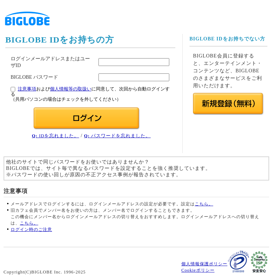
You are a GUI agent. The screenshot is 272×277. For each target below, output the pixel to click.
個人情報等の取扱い (70, 89)
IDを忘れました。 (55, 135)
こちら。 (204, 203)
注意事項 (27, 89)
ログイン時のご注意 (31, 229)
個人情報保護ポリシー (204, 263)
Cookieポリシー (198, 270)
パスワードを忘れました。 (117, 135)
